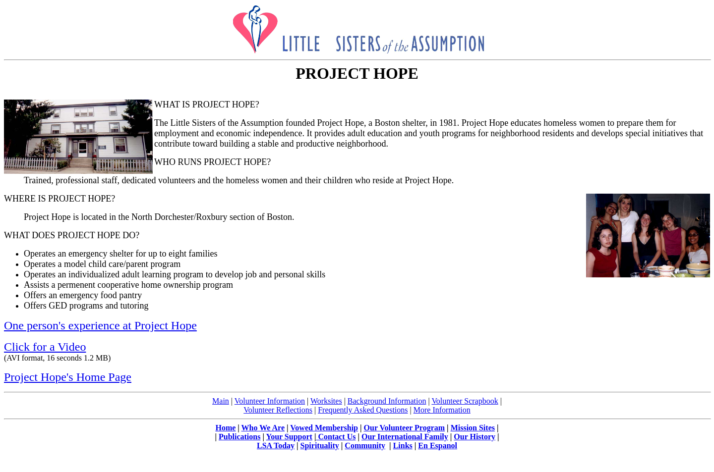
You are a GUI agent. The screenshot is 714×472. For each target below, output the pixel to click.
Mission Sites (473, 427)
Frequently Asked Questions (363, 410)
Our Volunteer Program (404, 427)
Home (225, 427)
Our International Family (404, 436)
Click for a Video (45, 346)
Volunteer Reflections (277, 410)
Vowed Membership (324, 427)
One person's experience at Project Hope (100, 325)
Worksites (326, 401)
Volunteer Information (270, 401)
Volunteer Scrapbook (464, 401)
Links (403, 445)
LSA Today (276, 445)
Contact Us (336, 436)
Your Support (289, 436)
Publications (239, 436)
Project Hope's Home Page (67, 376)
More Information (442, 410)
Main (220, 401)
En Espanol (437, 445)
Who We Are (263, 427)
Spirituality (319, 445)
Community (365, 445)
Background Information (387, 401)
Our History (474, 436)
